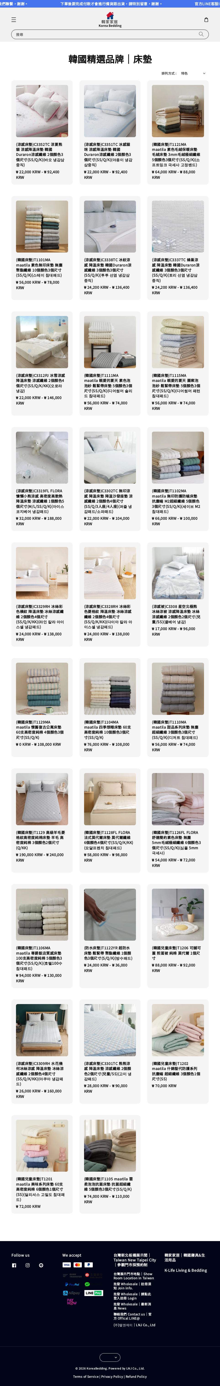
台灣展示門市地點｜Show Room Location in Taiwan (134, 1276)
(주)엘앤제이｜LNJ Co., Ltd (135, 1325)
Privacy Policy (112, 1376)
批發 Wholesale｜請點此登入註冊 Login (132, 1296)
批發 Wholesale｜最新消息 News (132, 1306)
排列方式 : (169, 73)
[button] (14, 20)
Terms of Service (85, 1376)
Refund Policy (136, 1376)
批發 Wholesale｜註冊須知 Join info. (132, 1286)
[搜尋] (201, 34)
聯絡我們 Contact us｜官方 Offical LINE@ (133, 1316)
